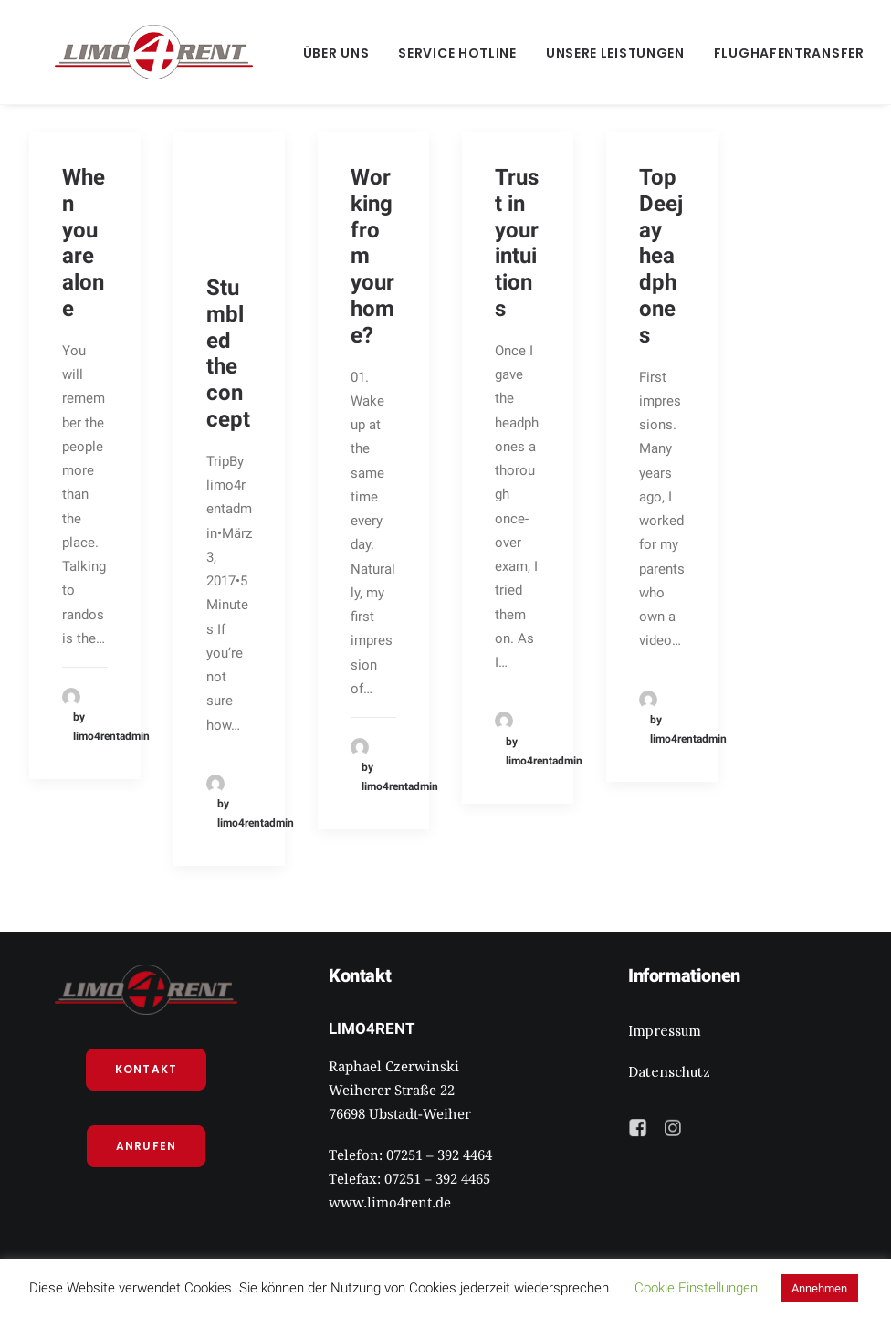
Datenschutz (669, 1072)
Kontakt (146, 1069)
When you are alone (83, 243)
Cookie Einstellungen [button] (696, 1288)
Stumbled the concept (228, 353)
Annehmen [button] (819, 1288)
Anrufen (146, 1146)
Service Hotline (406, 53)
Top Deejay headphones (661, 256)
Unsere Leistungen (564, 53)
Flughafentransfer (738, 53)
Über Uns (285, 53)
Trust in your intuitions (517, 243)
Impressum (664, 1030)
